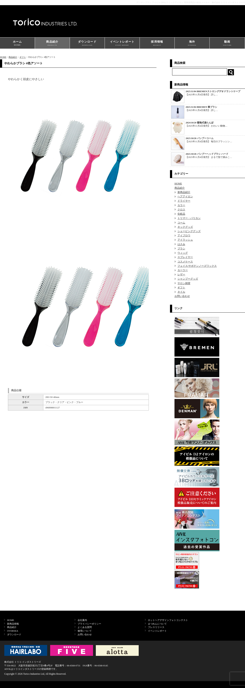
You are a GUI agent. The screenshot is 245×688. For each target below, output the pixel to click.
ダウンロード (87, 43)
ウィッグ (182, 252)
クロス (181, 209)
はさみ (181, 244)
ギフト (23, 57)
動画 (227, 43)
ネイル (181, 291)
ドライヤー (183, 200)
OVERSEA (12, 631)
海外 (192, 43)
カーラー (182, 270)
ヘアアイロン (185, 196)
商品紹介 (52, 43)
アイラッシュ (185, 239)
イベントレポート (122, 43)
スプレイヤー (185, 257)
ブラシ (181, 248)
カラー (181, 205)
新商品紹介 (183, 192)
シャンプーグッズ (187, 278)
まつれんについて (157, 623)
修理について (85, 631)
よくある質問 (85, 627)
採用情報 (157, 43)
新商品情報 (13, 623)
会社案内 (82, 620)
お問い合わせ (182, 296)
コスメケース (185, 261)
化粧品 (181, 213)
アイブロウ (183, 235)
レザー (181, 274)
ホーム (17, 43)
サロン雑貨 (183, 283)
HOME (3, 57)
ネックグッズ (185, 226)
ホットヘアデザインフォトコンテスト (168, 620)
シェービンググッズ (189, 231)
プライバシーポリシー (89, 623)
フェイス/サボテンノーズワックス (197, 265)
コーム (181, 222)
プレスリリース (156, 627)
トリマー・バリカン (189, 218)
